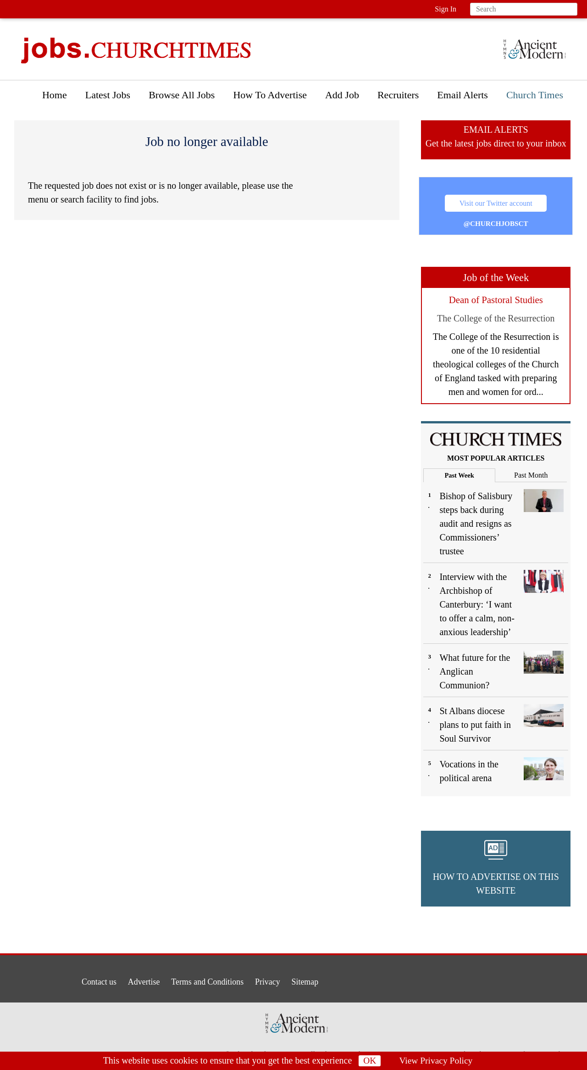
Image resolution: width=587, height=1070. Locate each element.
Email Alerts (462, 95)
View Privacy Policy (436, 1061)
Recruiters (398, 95)
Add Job (342, 95)
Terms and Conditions (205, 980)
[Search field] (523, 9)
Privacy (274, 980)
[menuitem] (54, 97)
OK (369, 1061)
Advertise (133, 980)
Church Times (534, 95)
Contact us (82, 980)
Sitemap (317, 980)
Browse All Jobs (182, 95)
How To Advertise (270, 95)
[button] (495, 869)
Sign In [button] (445, 9)
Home (54, 95)
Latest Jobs (107, 95)
